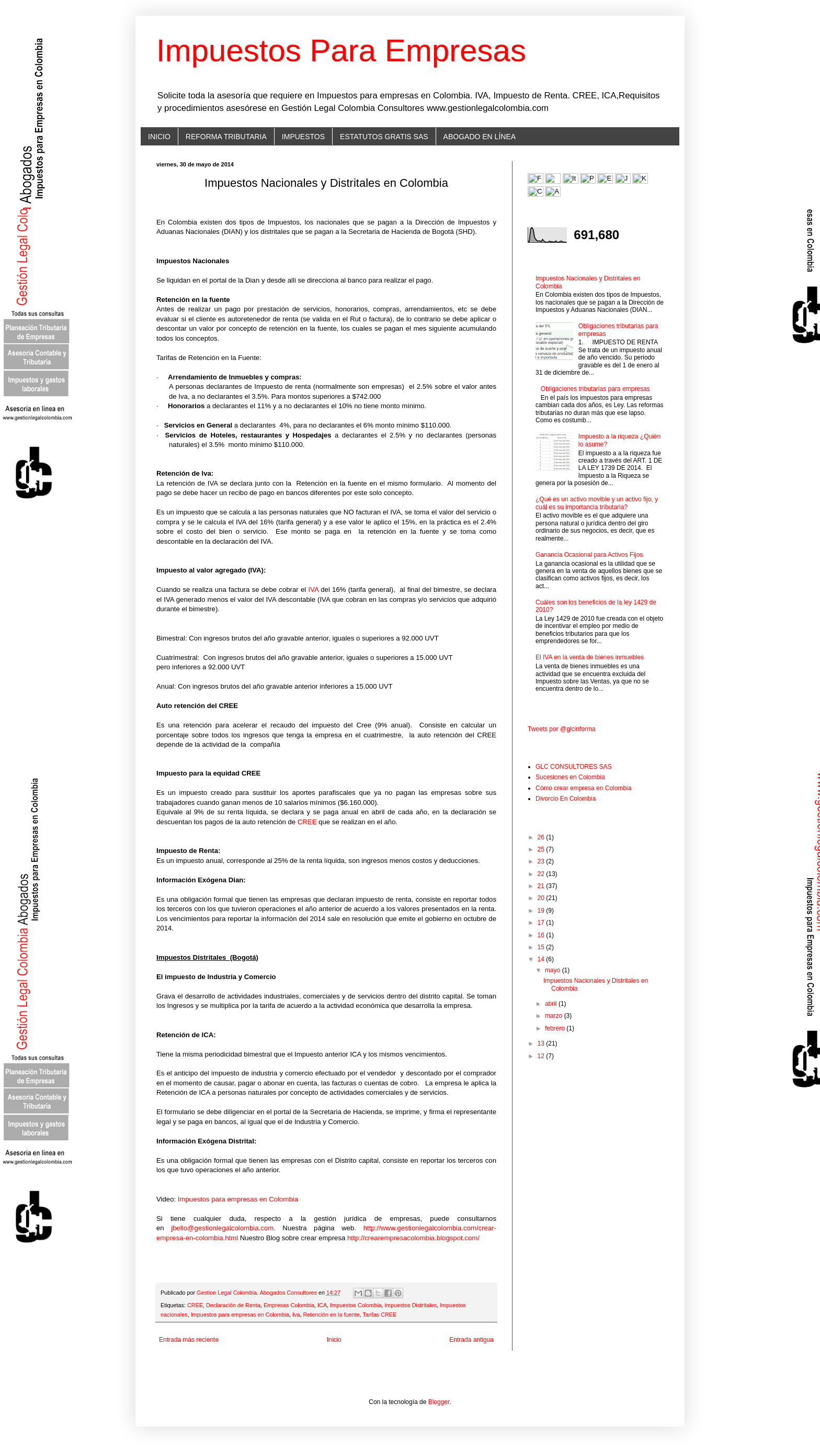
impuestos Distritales (411, 1305)
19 (542, 910)
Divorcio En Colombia (566, 798)
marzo (554, 1015)
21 (542, 886)
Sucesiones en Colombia (570, 777)
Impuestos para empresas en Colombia (238, 1199)
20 (542, 898)
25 (542, 849)
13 (542, 1043)
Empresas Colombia (289, 1305)
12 (542, 1056)
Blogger (439, 1402)
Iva (296, 1314)
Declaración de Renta (233, 1305)
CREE (307, 822)
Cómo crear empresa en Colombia (583, 788)
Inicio (334, 1339)
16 (542, 935)
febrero (555, 1028)
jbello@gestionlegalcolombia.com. (223, 1228)
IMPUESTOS (303, 136)
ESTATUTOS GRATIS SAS (384, 136)
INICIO (159, 136)
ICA (322, 1305)
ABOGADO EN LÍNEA (479, 136)
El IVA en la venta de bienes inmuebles (590, 657)
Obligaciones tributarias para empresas (595, 388)
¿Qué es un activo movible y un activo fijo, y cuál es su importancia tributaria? (597, 503)
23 (542, 861)
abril (552, 1003)
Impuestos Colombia (355, 1305)
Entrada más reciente (189, 1339)
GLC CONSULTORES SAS (574, 766)
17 (542, 922)
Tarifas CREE (379, 1314)
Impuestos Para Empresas (341, 50)
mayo (553, 970)
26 (542, 837)
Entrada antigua (471, 1339)
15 (542, 947)
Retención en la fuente (331, 1314)
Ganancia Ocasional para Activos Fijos (589, 554)
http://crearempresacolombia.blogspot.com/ (413, 1238)
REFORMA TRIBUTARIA (226, 136)
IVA (313, 589)
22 (542, 874)
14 (542, 959)
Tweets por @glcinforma (562, 729)
